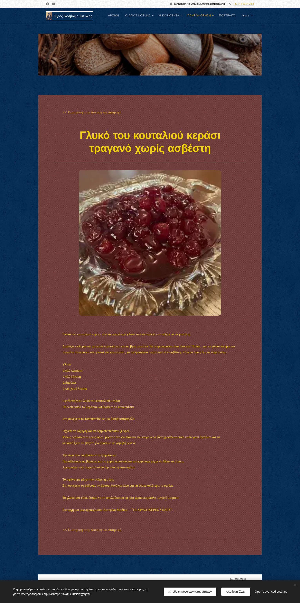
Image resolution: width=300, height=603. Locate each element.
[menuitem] (133, 16)
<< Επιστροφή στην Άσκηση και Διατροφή (91, 112)
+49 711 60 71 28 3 (243, 3)
